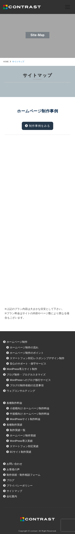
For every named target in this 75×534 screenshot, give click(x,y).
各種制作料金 (14, 402)
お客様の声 (13, 469)
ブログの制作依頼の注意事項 (27, 385)
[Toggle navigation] (67, 7)
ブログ (10, 480)
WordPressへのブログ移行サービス (30, 379)
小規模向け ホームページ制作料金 (29, 408)
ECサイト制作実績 (20, 451)
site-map (37, 35)
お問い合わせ (14, 463)
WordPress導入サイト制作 (22, 369)
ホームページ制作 (17, 341)
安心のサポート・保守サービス (28, 363)
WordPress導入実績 (21, 440)
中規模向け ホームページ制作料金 (29, 413)
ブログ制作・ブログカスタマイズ (26, 374)
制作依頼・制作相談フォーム (23, 474)
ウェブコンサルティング (21, 390)
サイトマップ (14, 490)
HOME (6, 61)
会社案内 (12, 496)
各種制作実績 (14, 424)
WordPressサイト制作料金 (25, 419)
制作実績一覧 (17, 430)
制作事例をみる (37, 126)
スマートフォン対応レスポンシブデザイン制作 (37, 358)
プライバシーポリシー (20, 485)
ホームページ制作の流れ (24, 347)
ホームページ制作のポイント (27, 352)
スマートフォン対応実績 (24, 446)
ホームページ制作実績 (23, 435)
